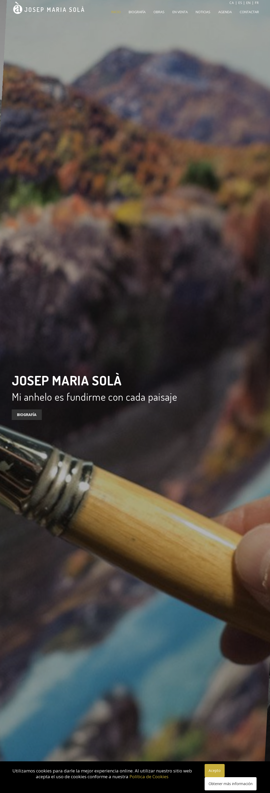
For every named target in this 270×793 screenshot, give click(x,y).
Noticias (203, 11)
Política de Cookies (148, 776)
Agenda (225, 11)
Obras (159, 11)
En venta (180, 11)
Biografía (137, 11)
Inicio (116, 11)
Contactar (249, 11)
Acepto (215, 770)
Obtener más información (231, 783)
